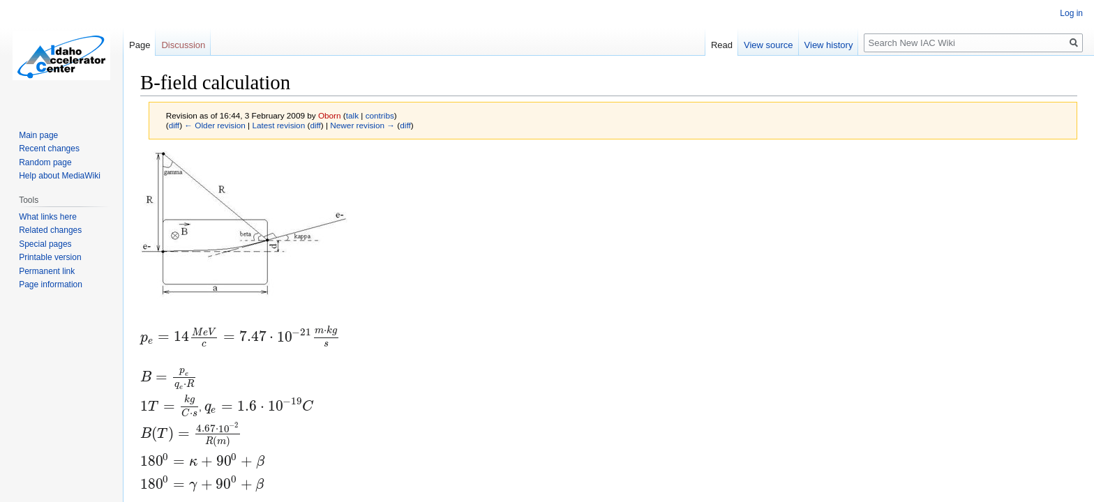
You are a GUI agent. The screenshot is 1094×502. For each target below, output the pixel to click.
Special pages (45, 244)
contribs (380, 115)
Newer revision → (362, 125)
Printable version (50, 257)
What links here (48, 217)
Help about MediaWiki (59, 176)
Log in (1071, 13)
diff (174, 125)
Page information (50, 284)
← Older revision (215, 125)
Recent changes (49, 148)
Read (722, 45)
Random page (45, 162)
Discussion (183, 45)
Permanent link (47, 271)
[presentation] (239, 337)
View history (828, 45)
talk (352, 115)
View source (768, 45)
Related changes (50, 230)
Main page (38, 135)
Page (139, 45)
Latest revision (278, 125)
